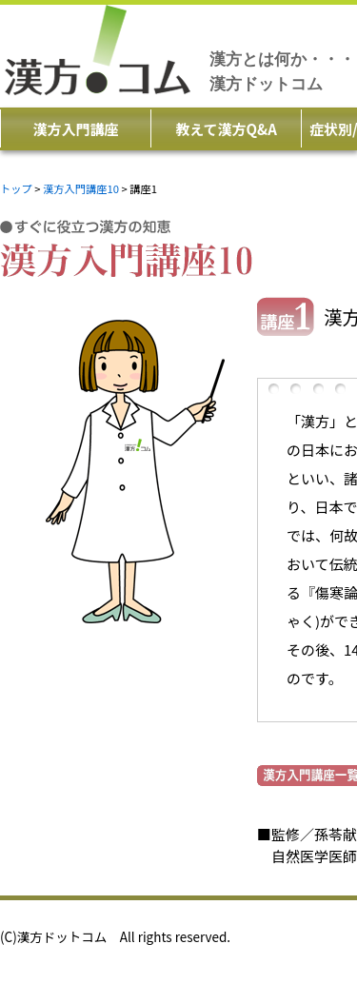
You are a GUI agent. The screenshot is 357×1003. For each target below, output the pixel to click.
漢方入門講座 (75, 129)
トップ (16, 188)
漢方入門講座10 (81, 188)
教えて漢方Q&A (226, 129)
